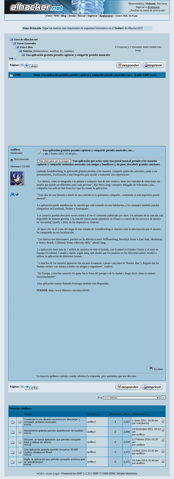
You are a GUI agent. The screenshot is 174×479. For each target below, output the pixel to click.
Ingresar (140, 7)
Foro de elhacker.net (26, 39)
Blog (63, 15)
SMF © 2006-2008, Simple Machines (115, 473)
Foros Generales (26, 43)
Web (56, 15)
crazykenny (142, 423)
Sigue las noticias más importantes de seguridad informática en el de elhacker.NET (92, 28)
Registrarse (106, 15)
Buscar (81, 15)
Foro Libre (26, 47)
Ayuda (71, 15)
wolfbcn (54, 51)
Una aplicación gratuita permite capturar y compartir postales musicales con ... (89, 150)
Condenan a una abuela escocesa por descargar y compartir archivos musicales (52, 420)
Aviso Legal (52, 473)
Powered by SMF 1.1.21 (76, 473)
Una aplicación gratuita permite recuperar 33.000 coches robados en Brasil (51, 451)
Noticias (27, 51)
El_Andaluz (66, 51)
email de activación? (154, 10)
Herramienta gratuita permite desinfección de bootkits (53, 430)
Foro (49, 15)
